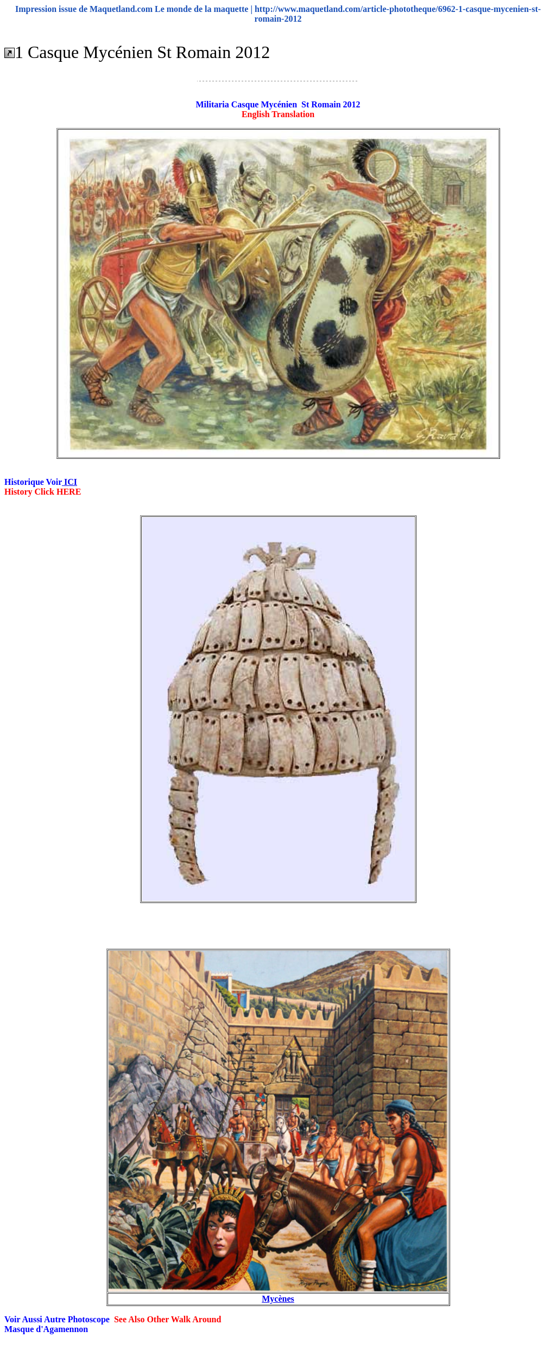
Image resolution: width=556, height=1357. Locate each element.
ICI (69, 482)
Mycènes (278, 1298)
